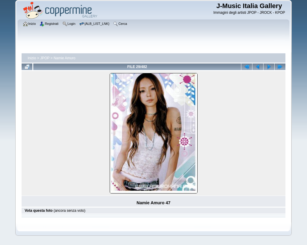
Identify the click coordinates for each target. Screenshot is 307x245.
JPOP (44, 58)
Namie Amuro (65, 58)
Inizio (32, 58)
